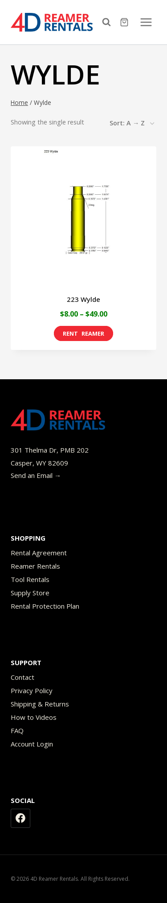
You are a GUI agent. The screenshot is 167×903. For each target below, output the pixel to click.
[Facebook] (20, 818)
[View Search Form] (108, 22)
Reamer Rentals (35, 566)
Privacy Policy (32, 690)
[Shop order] (131, 123)
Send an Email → (36, 475)
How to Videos (34, 717)
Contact (22, 677)
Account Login (32, 743)
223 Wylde (83, 299)
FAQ (17, 730)
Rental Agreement (39, 552)
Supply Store (30, 592)
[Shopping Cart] (125, 22)
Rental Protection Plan (45, 606)
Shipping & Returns (40, 703)
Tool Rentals (30, 579)
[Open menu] (145, 22)
